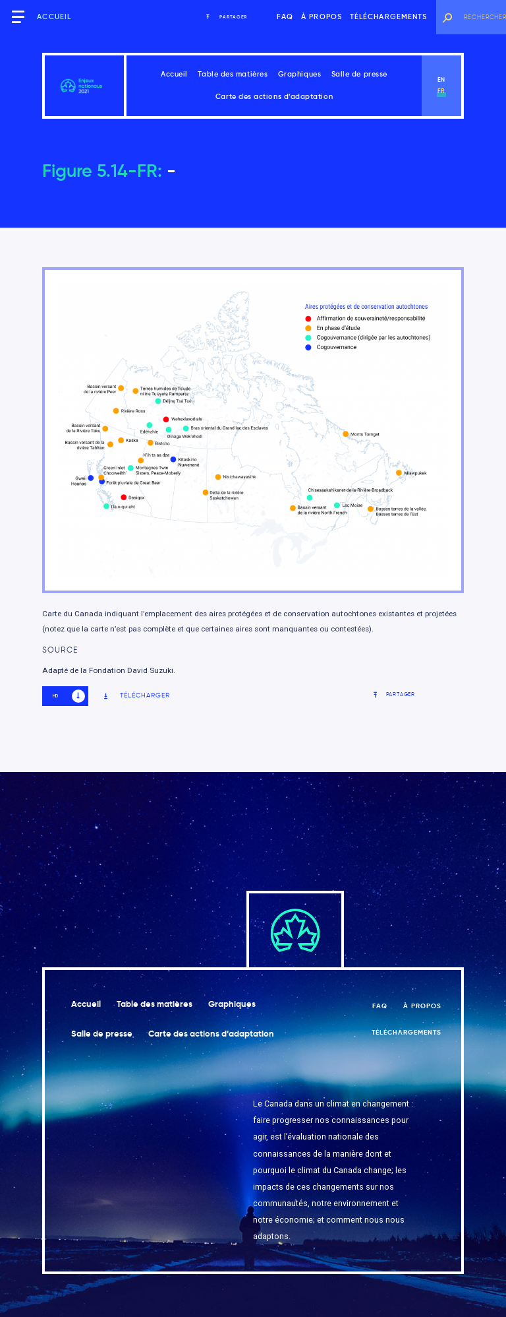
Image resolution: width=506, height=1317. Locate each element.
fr (441, 91)
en (441, 80)
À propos (321, 17)
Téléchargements (388, 17)
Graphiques (299, 74)
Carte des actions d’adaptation (274, 96)
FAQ (285, 17)
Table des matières (232, 74)
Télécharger (136, 695)
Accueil (54, 17)
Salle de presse (359, 74)
